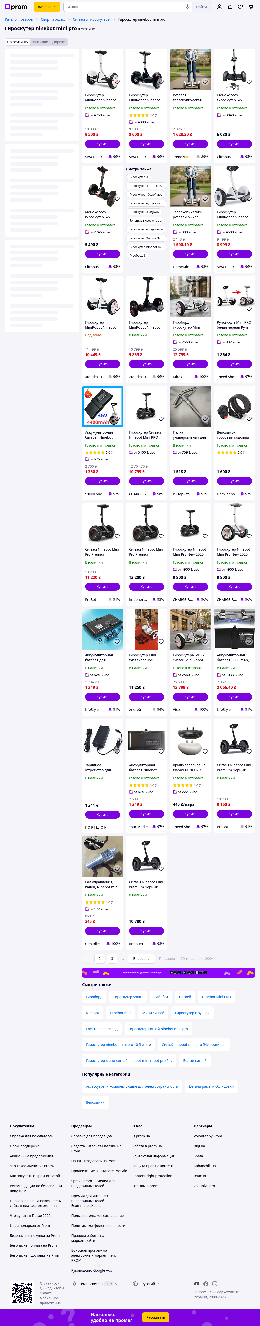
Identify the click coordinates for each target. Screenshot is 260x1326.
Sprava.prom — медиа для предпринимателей (93, 1183)
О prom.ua (141, 1136)
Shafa (198, 1156)
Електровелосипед (102, 1028)
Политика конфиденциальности (98, 1225)
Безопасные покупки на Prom (35, 1235)
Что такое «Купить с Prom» (32, 1165)
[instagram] (215, 1284)
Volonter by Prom (208, 1136)
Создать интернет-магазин (93, 1146)
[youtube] (197, 1284)
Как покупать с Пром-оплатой (35, 1175)
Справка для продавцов (91, 1136)
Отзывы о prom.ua (148, 1185)
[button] (102, 144)
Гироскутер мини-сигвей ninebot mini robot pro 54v (129, 1060)
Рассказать (155, 1317)
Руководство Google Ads (91, 1270)
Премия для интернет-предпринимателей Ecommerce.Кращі (90, 1200)
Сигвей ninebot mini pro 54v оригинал (194, 1044)
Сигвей (185, 996)
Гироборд (94, 996)
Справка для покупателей (31, 1136)
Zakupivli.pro (204, 1185)
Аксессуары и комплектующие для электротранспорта (132, 1086)
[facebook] (206, 1284)
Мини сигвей (153, 1012)
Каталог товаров (19, 19)
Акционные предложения (31, 1156)
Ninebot (92, 1012)
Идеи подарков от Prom (30, 1225)
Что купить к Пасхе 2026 (30, 1215)
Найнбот (161, 996)
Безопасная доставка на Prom (35, 1255)
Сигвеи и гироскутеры (91, 19)
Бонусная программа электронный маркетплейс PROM (94, 1255)
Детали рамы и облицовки (211, 1086)
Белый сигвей (195, 1060)
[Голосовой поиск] (187, 7)
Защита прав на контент (152, 1165)
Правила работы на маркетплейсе (87, 1238)
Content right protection (152, 1175)
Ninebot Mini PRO (216, 996)
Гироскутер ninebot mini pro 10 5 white (118, 1044)
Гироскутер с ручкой (192, 1012)
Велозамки (95, 1102)
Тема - (91, 1283)
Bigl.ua (199, 1146)
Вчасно (200, 1175)
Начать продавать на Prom (94, 1161)
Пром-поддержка (24, 1146)
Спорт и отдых (53, 19)
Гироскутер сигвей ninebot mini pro (158, 1028)
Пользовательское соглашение (97, 1215)
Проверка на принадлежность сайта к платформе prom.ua (35, 1203)
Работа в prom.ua (147, 1146)
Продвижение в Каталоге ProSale (99, 1170)
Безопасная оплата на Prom (33, 1245)
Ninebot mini (120, 1012)
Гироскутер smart (128, 996)
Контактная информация (153, 1156)
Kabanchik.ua (205, 1165)
